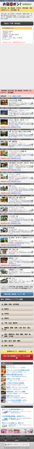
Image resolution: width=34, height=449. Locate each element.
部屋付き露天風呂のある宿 (14, 374)
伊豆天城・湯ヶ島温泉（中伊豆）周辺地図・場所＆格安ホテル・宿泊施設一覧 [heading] (16, 9)
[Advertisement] (17, 58)
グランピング (10, 365)
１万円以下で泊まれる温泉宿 (15, 383)
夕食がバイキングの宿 (13, 379)
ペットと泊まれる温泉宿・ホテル (16, 400)
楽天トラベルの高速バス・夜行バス (13, 423)
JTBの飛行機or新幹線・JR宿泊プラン (13, 416)
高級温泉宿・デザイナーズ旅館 (15, 391)
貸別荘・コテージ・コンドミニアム (17, 387)
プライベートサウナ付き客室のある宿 (17, 370)
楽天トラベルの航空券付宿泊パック (13, 409)
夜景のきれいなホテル (13, 396)
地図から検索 (16, 96)
